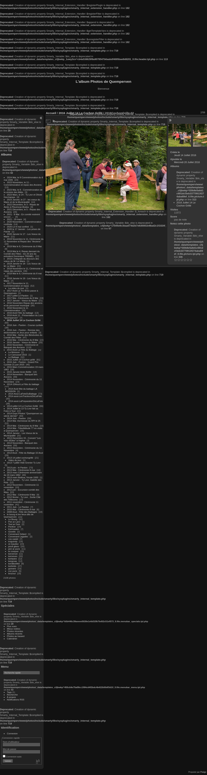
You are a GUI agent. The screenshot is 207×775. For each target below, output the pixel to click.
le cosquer (13, 551)
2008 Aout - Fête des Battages (22, 512)
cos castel (13, 539)
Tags (9, 692)
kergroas (12, 561)
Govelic (12, 531)
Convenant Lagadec (18, 536)
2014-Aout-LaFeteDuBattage (22, 393)
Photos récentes (15, 631)
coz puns (12, 571)
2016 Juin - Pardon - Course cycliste (25, 325)
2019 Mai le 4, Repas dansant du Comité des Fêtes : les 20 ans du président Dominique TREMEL (22, 253)
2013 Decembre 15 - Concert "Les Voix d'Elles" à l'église (22, 439)
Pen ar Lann (14, 521)
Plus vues (12, 626)
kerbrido (12, 566)
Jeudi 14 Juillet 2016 (185, 155)
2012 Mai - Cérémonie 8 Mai (21, 494)
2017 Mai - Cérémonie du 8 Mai (22, 298)
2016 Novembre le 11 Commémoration (16, 309)
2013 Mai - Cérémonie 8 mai (21, 470)
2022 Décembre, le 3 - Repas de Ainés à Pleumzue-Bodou (21, 205)
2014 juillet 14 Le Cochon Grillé (22, 406)
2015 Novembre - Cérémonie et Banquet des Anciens (21, 346)
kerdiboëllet (14, 563)
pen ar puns (14, 549)
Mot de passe (9, 749)
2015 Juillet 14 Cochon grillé (21, 359)
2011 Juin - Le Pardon (18, 507)
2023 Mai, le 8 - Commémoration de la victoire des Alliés (23, 190)
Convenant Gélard (17, 534)
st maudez (13, 544)
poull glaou (13, 546)
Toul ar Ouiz (14, 524)
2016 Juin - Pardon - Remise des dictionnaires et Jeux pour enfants (22, 331)
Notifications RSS (15, 699)
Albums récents (14, 633)
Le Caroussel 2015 (17, 354)
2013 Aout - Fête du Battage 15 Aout (25, 453)
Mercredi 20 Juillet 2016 (187, 162)
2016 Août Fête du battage (20, 313)
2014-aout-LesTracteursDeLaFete (25, 396)
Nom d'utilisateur (11, 742)
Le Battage (13, 357)
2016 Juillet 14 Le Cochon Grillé (24, 320)
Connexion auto (12, 756)
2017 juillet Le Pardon (18, 295)
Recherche (12, 694)
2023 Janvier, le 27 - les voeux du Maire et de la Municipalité (22, 200)
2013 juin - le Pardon (17, 467)
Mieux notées (13, 628)
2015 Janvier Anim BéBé (19, 372)
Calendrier (12, 638)
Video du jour (14, 460)
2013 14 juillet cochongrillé (20, 457)
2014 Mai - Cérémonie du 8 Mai (22, 425)
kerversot (12, 553)
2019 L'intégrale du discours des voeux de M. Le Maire (21, 259)
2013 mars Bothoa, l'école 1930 (22, 477)
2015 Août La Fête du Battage (22, 349)
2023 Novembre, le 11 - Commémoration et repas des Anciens (23, 183)
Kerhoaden (13, 529)
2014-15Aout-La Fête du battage (23, 384)
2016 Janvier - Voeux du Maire (22, 342)
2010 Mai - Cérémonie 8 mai (21, 509)
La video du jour (16, 288)
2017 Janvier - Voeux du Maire (22, 300)
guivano (12, 568)
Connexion (12, 733)
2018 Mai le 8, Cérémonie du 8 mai (24, 273)
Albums (6, 154)
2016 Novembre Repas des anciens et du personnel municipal (23, 304)
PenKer (12, 526)
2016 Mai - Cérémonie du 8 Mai (22, 340)
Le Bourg (12, 519)
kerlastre (12, 558)
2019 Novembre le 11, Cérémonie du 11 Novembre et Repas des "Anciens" (24, 240)
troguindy (12, 541)
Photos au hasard (15, 636)
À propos (11, 697)
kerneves (12, 556)
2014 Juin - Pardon (16, 418)
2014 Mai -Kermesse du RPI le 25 (24, 421)
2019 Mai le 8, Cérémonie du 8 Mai (24, 246)
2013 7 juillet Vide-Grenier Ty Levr (24, 462)
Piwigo (203, 772)
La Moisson (14, 352)
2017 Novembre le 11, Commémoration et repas (16, 284)
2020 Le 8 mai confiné (18, 226)
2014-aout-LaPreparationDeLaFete (25, 401)
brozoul (12, 573)
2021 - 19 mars (14, 219)
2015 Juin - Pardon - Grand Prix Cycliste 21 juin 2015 (21, 363)
